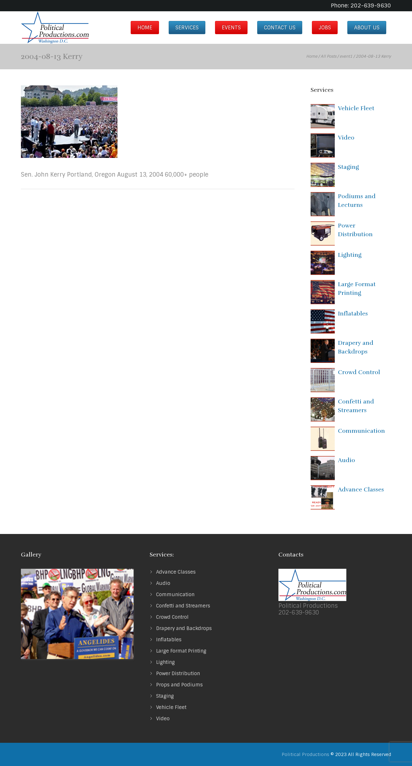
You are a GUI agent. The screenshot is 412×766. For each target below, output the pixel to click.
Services (187, 27)
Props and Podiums (179, 685)
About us (366, 27)
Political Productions (305, 754)
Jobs (325, 27)
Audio (346, 460)
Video (346, 137)
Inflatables (353, 313)
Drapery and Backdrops (184, 628)
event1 (346, 56)
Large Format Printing (181, 651)
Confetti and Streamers (183, 606)
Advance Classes (361, 489)
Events (231, 27)
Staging (348, 166)
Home (144, 27)
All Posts (328, 56)
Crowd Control (359, 372)
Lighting (349, 254)
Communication (361, 430)
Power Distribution (178, 673)
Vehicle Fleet (356, 108)
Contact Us (279, 27)
